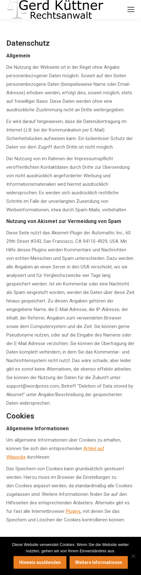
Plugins (73, 511)
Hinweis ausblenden (40, 562)
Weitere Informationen (98, 562)
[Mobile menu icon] (131, 9)
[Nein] (133, 556)
